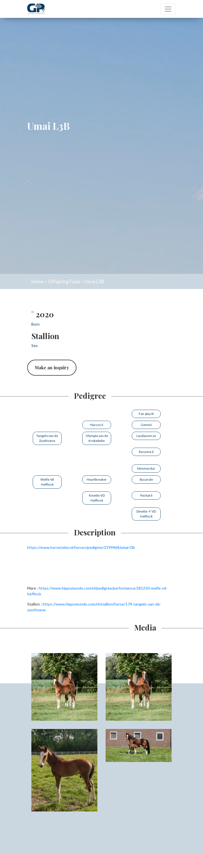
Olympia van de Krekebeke (97, 438)
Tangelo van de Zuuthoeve (47, 438)
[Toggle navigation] (168, 9)
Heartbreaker (97, 479)
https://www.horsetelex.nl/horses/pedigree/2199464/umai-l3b (81, 547)
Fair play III (146, 414)
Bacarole (146, 479)
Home (37, 281)
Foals (75, 281)
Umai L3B (94, 281)
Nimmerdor (146, 468)
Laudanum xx (146, 436)
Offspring (58, 281)
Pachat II (146, 495)
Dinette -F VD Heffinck (146, 513)
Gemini (146, 425)
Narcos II (96, 425)
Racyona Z (146, 452)
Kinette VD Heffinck (97, 497)
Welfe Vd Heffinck (47, 481)
